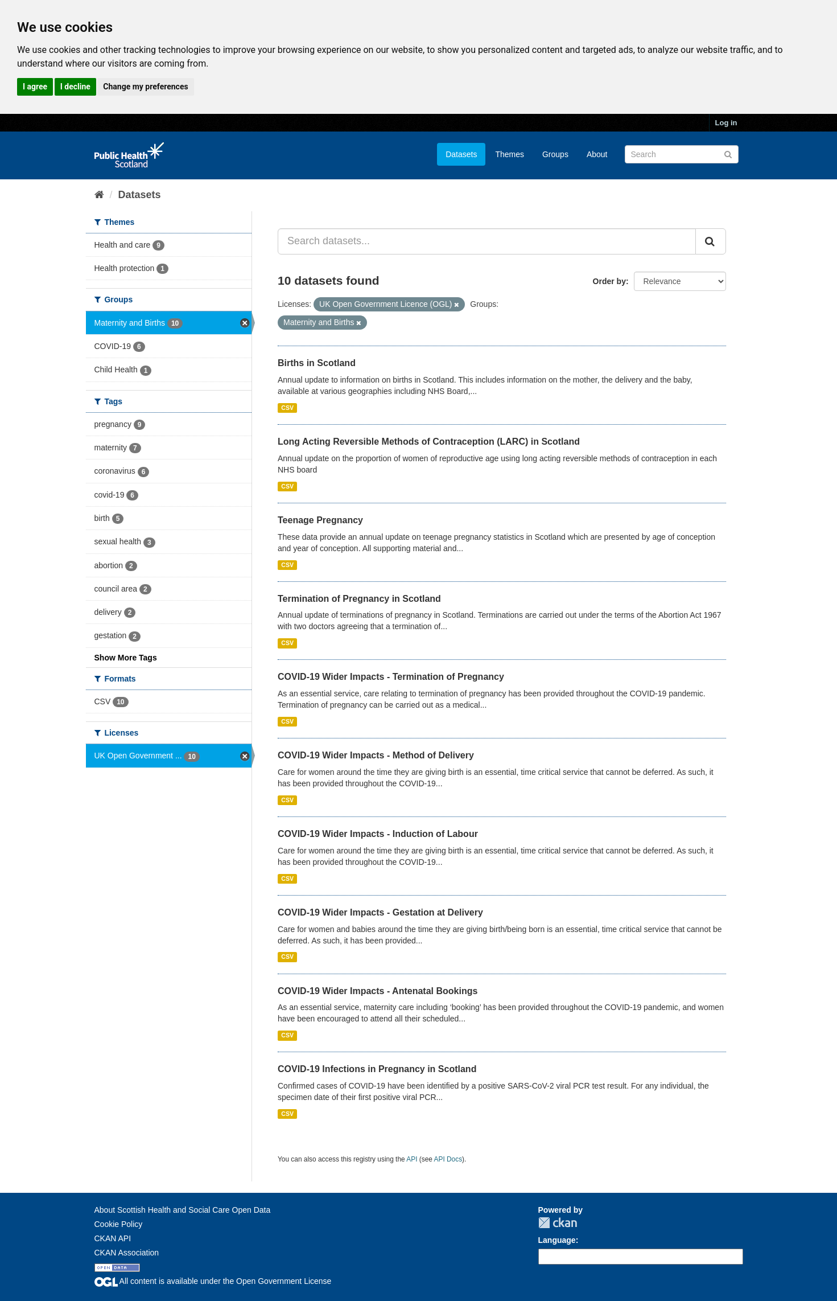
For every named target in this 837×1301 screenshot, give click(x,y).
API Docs (448, 1159)
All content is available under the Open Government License (213, 1281)
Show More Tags (125, 657)
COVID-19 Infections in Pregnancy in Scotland (377, 1069)
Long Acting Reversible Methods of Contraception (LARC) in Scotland (429, 441)
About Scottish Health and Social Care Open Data (182, 1209)
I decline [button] (75, 86)
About (597, 154)
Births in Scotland (317, 363)
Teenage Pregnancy (320, 520)
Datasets (461, 154)
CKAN (557, 1223)
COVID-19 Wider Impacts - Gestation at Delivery (380, 912)
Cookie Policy (118, 1224)
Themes (509, 154)
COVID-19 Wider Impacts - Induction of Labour (378, 834)
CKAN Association (126, 1252)
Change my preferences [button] (145, 86)
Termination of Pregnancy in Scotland (359, 599)
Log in (726, 122)
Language (557, 1240)
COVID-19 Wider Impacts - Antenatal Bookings (377, 991)
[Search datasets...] (487, 241)
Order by (609, 281)
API (411, 1159)
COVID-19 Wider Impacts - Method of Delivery (376, 755)
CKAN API (112, 1238)
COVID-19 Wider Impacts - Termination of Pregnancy (391, 677)
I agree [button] (35, 86)
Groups (555, 154)
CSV (287, 407)
